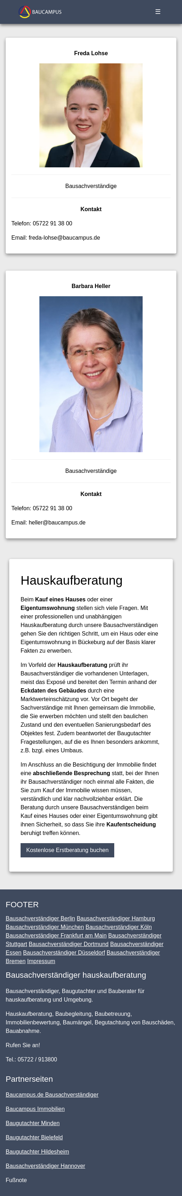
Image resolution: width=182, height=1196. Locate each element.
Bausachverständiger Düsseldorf (64, 953)
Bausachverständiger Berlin (40, 918)
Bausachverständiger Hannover (45, 1166)
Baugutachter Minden (33, 1123)
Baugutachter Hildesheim (37, 1152)
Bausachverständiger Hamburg (116, 918)
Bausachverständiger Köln (119, 927)
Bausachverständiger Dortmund (69, 944)
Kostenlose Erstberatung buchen (67, 850)
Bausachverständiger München (45, 927)
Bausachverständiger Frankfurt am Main (56, 936)
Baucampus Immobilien (35, 1109)
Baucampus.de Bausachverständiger (52, 1095)
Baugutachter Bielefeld (34, 1137)
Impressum (41, 961)
